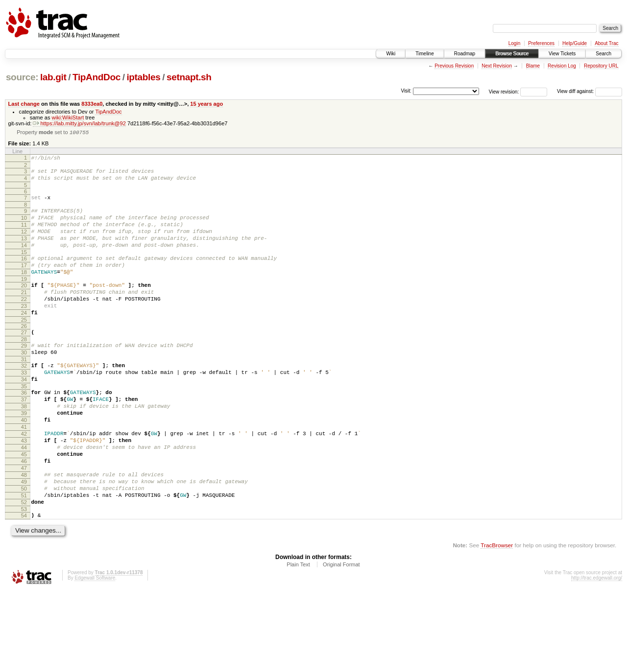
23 (24, 330)
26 (24, 353)
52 (24, 562)
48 (24, 529)
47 (24, 520)
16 (24, 274)
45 (24, 504)
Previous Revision (454, 66)
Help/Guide (574, 43)
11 (24, 234)
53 (24, 570)
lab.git (53, 77)
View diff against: (589, 91)
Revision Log (562, 66)
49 (24, 537)
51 (24, 554)
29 (24, 374)
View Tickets (562, 53)
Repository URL (601, 66)
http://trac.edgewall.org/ (596, 640)
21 (24, 314)
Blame (533, 66)
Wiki (390, 53)
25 (24, 347)
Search (603, 53)
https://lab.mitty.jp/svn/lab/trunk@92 (79, 123)
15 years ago (206, 104)
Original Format (341, 627)
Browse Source (512, 53)
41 (24, 470)
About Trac (606, 43)
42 (24, 479)
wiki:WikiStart (68, 117)
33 (24, 406)
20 (24, 305)
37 (24, 437)
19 (24, 299)
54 (24, 577)
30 (24, 383)
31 (24, 391)
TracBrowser (497, 608)
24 (24, 339)
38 (24, 445)
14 (24, 259)
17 (24, 282)
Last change (24, 104)
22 (24, 322)
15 (24, 268)
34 (24, 414)
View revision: (504, 91)
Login (514, 43)
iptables (143, 77)
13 (24, 251)
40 (24, 462)
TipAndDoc (96, 77)
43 (24, 487)
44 (24, 495)
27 (24, 360)
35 (24, 422)
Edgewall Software (94, 640)
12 (24, 243)
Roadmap (464, 53)
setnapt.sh (189, 77)
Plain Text (298, 627)
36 (24, 429)
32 (24, 397)
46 (24, 512)
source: (22, 77)
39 (24, 454)
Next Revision (497, 66)
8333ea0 (91, 104)
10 (24, 226)
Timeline (424, 53)
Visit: (406, 90)
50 (24, 545)
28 (24, 368)
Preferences (541, 43)
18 (24, 291)
